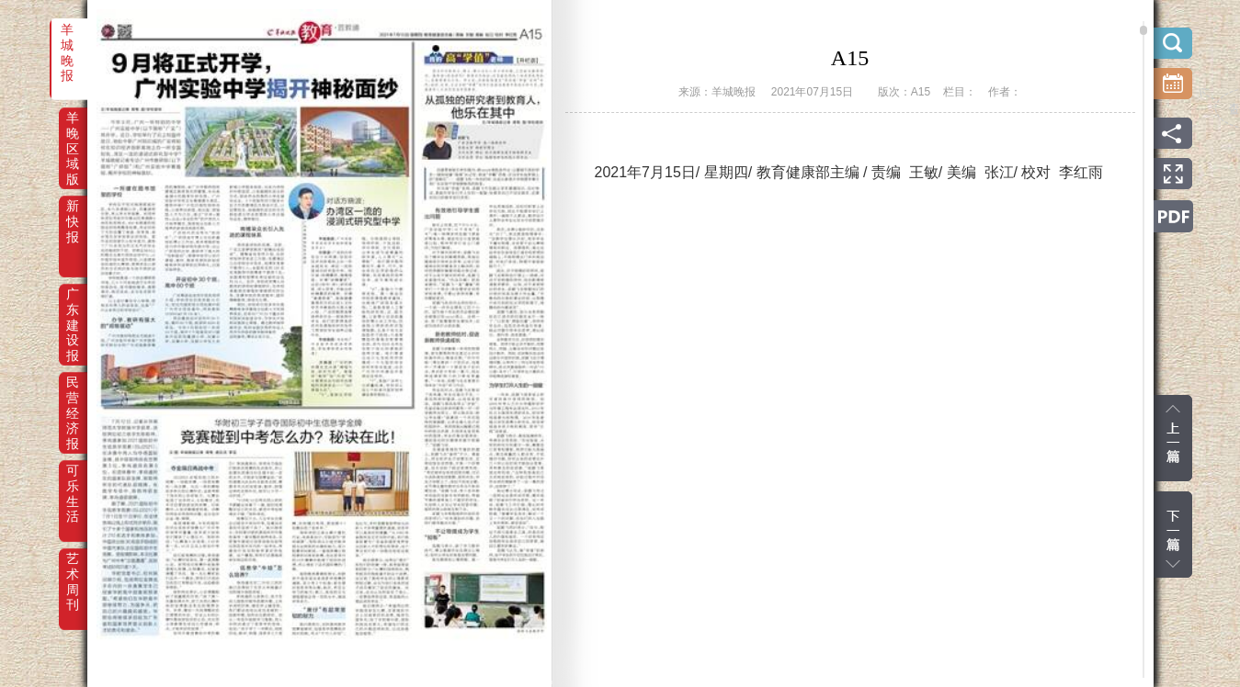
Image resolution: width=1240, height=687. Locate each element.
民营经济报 (72, 395)
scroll (1143, 30)
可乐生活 (72, 483)
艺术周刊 (72, 571)
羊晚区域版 (72, 130)
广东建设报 (72, 307)
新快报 (72, 218)
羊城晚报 (67, 42)
